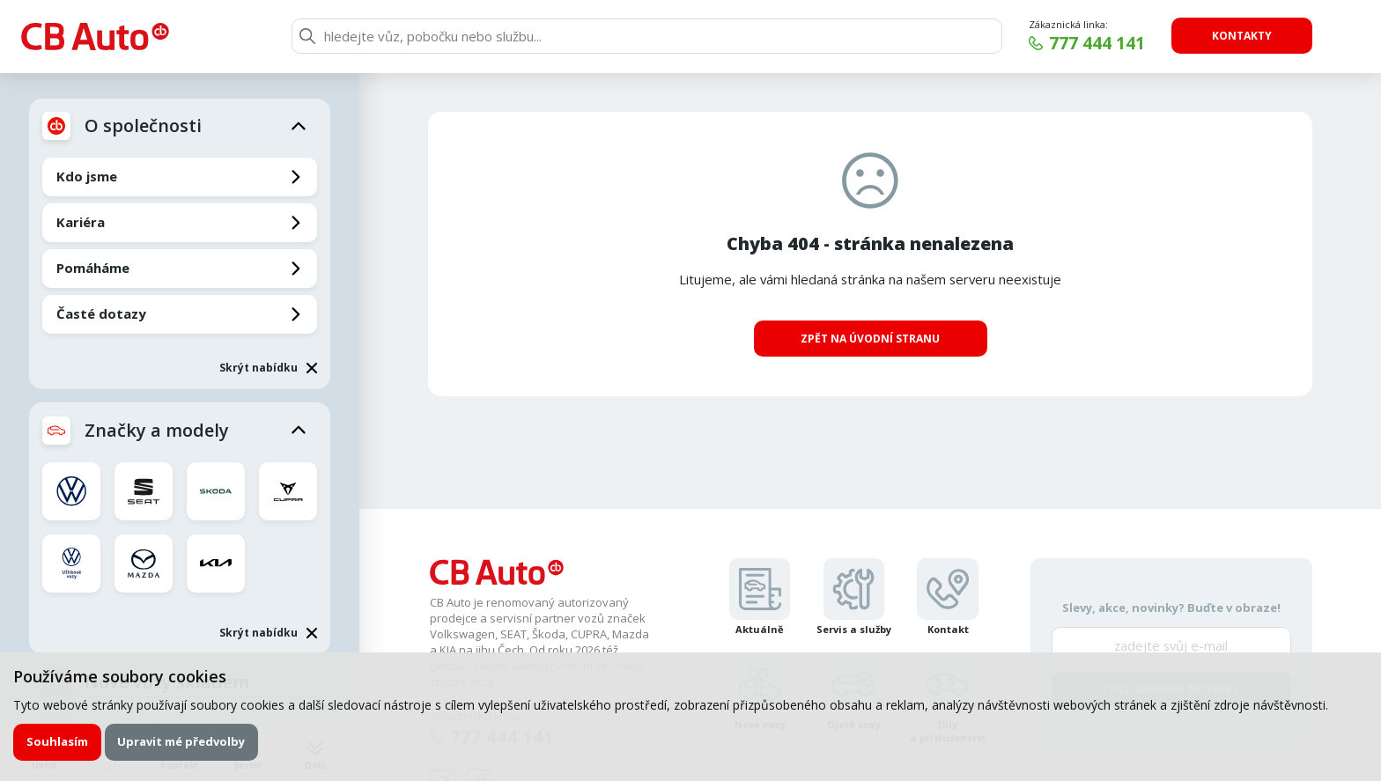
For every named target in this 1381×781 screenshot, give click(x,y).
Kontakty (1242, 35)
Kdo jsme (86, 176)
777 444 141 (1097, 43)
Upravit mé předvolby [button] (181, 741)
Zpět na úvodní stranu (870, 338)
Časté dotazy (101, 313)
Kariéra (80, 222)
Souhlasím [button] (57, 741)
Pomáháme (92, 267)
